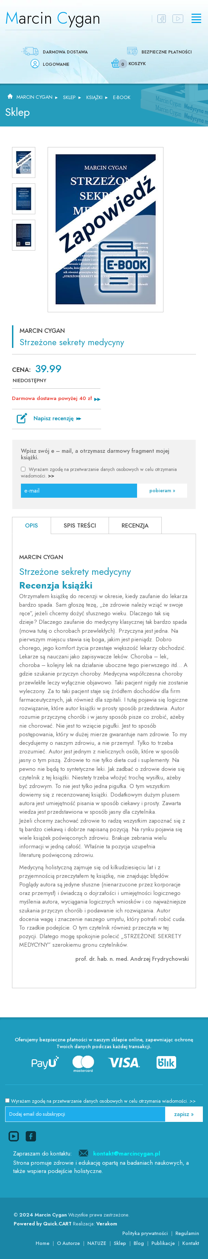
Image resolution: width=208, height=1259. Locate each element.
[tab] (31, 525)
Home (42, 1243)
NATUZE (96, 1243)
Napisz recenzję (54, 418)
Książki (94, 97)
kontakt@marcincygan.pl (126, 1153)
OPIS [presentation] (31, 525)
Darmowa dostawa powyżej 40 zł (52, 398)
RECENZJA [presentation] (135, 525)
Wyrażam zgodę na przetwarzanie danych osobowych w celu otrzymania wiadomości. (99, 473)
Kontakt (190, 1243)
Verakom (106, 1223)
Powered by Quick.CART (43, 1223)
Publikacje (163, 1243)
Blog (139, 1243)
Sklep (69, 97)
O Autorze (68, 1243)
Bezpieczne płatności (167, 52)
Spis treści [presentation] (80, 525)
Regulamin (187, 1233)
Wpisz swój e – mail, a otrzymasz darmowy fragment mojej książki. (95, 454)
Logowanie (56, 64)
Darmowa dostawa (65, 52)
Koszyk (137, 63)
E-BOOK (122, 97)
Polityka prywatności (145, 1233)
